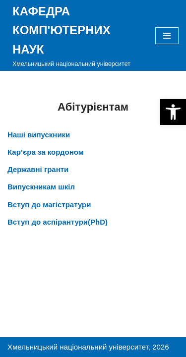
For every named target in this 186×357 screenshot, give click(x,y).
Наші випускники (38, 134)
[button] (173, 112)
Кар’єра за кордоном (45, 152)
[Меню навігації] (167, 35)
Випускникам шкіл (41, 186)
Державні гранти (37, 169)
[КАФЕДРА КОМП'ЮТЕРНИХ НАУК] (73, 35)
